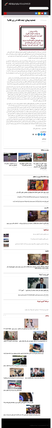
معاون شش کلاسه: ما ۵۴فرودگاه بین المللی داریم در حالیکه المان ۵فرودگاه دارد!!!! (18, 402)
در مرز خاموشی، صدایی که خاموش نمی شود (10, 164)
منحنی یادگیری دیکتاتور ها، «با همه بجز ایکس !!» (25, 164)
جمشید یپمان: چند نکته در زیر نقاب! (21, 20)
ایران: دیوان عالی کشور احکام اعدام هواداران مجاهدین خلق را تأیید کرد (32, 192)
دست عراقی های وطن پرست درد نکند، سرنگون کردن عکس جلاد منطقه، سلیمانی (33, 341)
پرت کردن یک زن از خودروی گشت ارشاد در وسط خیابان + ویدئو (15, 365)
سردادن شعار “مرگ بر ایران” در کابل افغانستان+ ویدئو (34, 378)
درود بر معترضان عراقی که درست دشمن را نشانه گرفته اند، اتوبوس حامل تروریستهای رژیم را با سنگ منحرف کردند (24, 353)
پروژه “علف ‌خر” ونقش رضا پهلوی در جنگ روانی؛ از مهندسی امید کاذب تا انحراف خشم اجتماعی (40, 166)
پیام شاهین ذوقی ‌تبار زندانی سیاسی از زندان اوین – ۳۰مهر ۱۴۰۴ (34, 290)
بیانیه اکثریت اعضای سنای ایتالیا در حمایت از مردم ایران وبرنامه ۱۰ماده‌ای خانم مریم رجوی (28, 223)
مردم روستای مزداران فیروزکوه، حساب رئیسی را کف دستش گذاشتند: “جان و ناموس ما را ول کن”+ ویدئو (22, 414)
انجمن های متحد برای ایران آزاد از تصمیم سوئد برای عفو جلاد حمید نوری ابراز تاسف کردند (31, 201)
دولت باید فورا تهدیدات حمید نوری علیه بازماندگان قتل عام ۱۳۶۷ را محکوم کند (33, 196)
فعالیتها (47, 251)
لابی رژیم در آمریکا (44, 274)
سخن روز (46, 207)
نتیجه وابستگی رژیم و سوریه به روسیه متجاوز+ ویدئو (13, 390)
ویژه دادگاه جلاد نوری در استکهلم (41, 176)
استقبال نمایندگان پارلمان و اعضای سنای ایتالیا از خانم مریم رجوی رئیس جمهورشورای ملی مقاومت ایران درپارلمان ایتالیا (28, 267)
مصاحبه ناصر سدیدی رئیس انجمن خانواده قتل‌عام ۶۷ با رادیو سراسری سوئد (33, 295)
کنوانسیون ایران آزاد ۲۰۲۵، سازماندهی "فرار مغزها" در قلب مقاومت (36, 310)
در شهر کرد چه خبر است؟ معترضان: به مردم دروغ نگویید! (14, 378)
